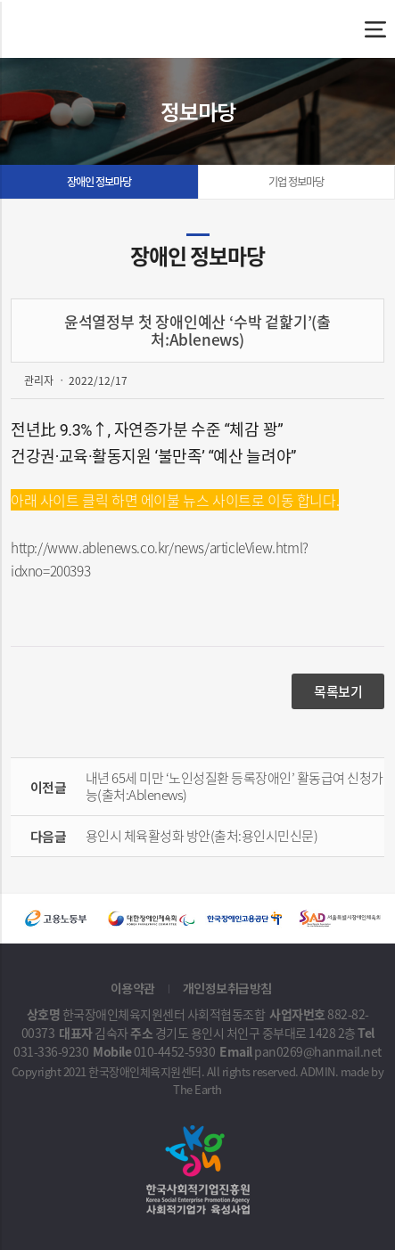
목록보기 (338, 691)
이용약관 (133, 988)
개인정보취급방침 (227, 988)
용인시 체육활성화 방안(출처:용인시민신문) (202, 836)
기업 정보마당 (296, 182)
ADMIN (317, 1071)
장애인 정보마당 (99, 182)
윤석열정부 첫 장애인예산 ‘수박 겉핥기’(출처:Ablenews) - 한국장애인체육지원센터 (104, 29)
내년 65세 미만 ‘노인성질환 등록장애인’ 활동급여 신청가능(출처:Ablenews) (234, 786)
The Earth (197, 1089)
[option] (57, 919)
